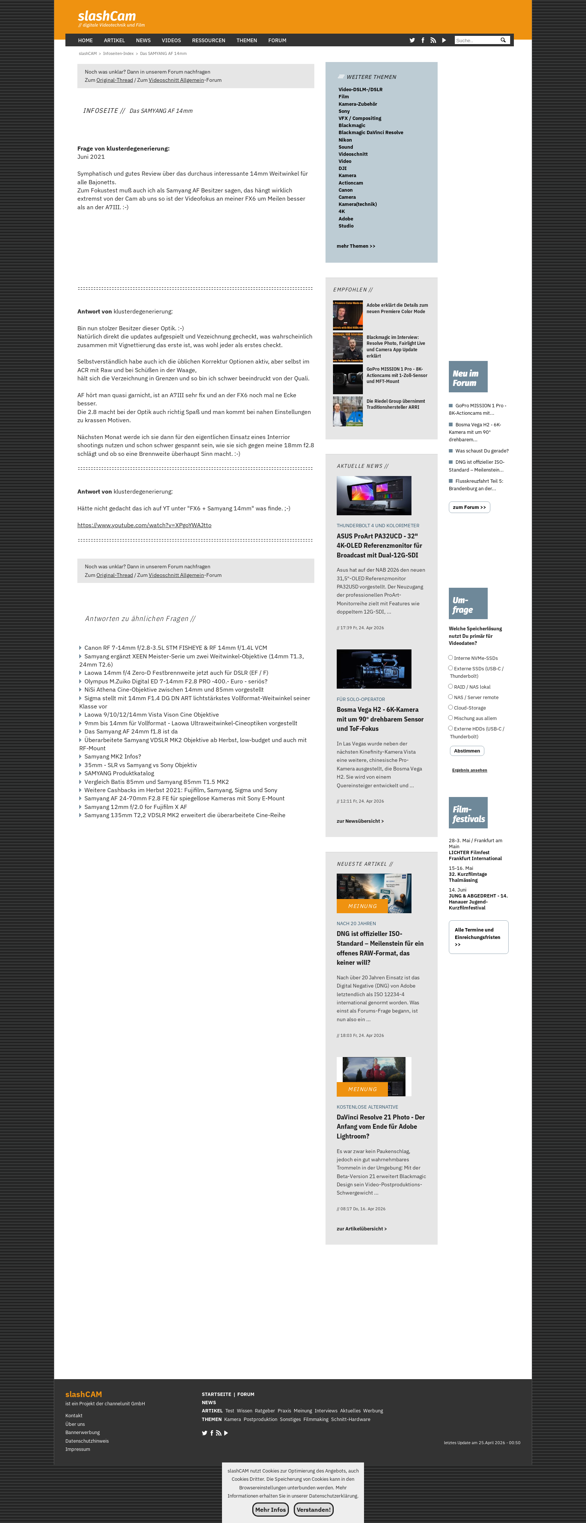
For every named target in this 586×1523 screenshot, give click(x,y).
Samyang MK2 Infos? (112, 756)
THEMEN (212, 1419)
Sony (344, 111)
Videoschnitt (353, 154)
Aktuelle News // (363, 465)
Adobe (346, 219)
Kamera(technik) (358, 204)
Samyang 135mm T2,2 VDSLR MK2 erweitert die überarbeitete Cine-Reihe (185, 815)
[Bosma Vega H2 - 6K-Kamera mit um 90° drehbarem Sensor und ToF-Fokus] (374, 670)
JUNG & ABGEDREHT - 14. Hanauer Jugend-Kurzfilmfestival (478, 902)
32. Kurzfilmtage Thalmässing (468, 877)
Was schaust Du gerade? (482, 451)
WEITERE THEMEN (366, 76)
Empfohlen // (353, 289)
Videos (171, 40)
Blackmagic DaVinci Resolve (371, 132)
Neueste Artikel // (365, 863)
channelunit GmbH (125, 1403)
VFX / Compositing (360, 118)
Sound (346, 147)
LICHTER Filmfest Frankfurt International (475, 855)
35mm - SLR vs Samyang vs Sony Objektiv (140, 765)
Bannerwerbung (82, 1432)
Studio (346, 226)
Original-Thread (114, 79)
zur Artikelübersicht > (362, 1229)
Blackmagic (352, 125)
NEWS (209, 1402)
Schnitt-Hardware (350, 1419)
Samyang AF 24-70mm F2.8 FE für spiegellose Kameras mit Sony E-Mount (184, 798)
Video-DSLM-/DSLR (361, 89)
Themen (247, 40)
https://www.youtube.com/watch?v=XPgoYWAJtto (144, 525)
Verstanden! (314, 1509)
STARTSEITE (216, 1394)
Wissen (244, 1411)
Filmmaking (316, 1419)
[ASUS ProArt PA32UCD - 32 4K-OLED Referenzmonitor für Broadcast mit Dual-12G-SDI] (374, 497)
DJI (343, 168)
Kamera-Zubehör (358, 104)
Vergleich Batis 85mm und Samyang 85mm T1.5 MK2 (156, 781)
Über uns (75, 1424)
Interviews (326, 1411)
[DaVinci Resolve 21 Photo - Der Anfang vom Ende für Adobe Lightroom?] (374, 1078)
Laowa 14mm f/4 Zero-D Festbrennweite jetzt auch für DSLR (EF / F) (176, 672)
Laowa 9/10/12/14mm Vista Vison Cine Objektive (151, 714)
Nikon (345, 140)
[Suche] (474, 40)
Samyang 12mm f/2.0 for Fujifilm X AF (135, 806)
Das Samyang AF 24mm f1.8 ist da (131, 731)
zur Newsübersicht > (360, 821)
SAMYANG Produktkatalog (119, 773)
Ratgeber (265, 1411)
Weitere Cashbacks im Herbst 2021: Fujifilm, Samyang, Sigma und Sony (180, 790)
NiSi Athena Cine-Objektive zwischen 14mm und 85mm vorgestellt (174, 689)
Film (344, 96)
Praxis (284, 1411)
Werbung (373, 1411)
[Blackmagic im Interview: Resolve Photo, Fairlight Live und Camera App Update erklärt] (348, 348)
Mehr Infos (270, 1509)
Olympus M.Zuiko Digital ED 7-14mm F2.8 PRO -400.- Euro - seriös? (176, 681)
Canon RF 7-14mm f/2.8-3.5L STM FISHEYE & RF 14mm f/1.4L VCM (175, 647)
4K (342, 211)
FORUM (246, 1394)
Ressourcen (208, 40)
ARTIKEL (212, 1411)
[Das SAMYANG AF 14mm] (163, 53)
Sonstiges (290, 1419)
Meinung (303, 1411)
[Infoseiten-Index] (118, 53)
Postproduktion (260, 1419)
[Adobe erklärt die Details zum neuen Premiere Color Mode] (348, 317)
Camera (347, 197)
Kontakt (74, 1415)
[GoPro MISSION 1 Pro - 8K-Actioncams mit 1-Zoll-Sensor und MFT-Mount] (348, 380)
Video (345, 161)
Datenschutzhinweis (87, 1441)
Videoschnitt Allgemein (176, 79)
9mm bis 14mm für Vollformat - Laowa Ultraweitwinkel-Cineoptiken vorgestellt (190, 723)
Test (229, 1411)
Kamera (347, 175)
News (143, 40)
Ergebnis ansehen (469, 770)
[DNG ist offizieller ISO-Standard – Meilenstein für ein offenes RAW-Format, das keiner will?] (374, 894)
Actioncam (351, 183)
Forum (277, 40)
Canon (346, 190)
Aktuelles (350, 1411)
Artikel (114, 40)
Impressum (77, 1449)
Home (85, 40)
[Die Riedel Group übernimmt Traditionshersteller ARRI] (348, 412)
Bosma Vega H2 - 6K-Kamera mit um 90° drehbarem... (475, 432)
